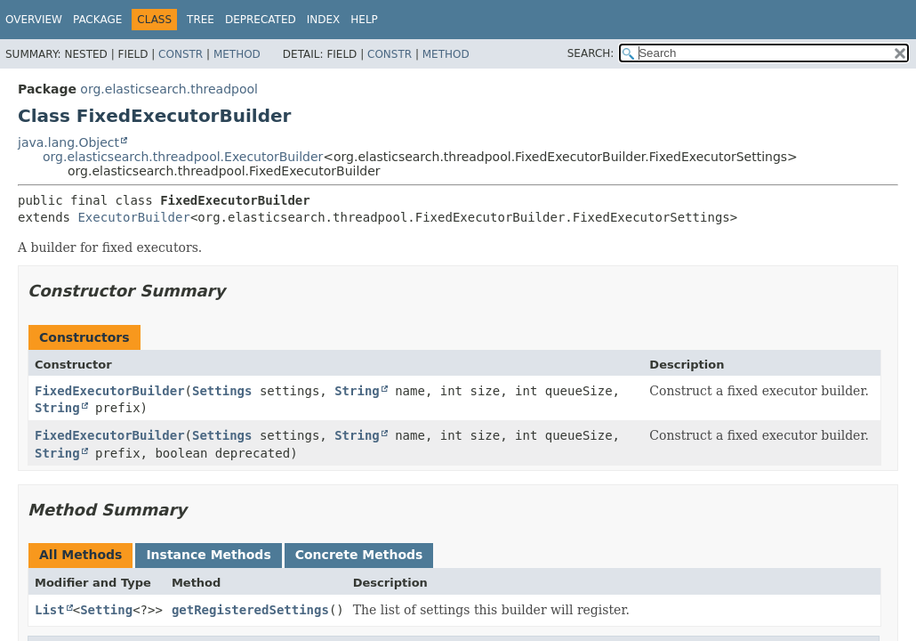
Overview (33, 19)
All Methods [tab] (80, 555)
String (357, 391)
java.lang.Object (68, 142)
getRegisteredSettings (250, 610)
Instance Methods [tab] (208, 555)
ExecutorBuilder (133, 217)
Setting (106, 610)
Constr (180, 54)
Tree (200, 19)
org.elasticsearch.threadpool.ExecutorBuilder (183, 157)
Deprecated (260, 19)
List (50, 610)
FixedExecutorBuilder (110, 391)
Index (324, 19)
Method (237, 54)
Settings (222, 391)
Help (364, 19)
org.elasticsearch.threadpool (169, 89)
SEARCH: (591, 53)
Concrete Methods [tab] (359, 555)
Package (97, 19)
